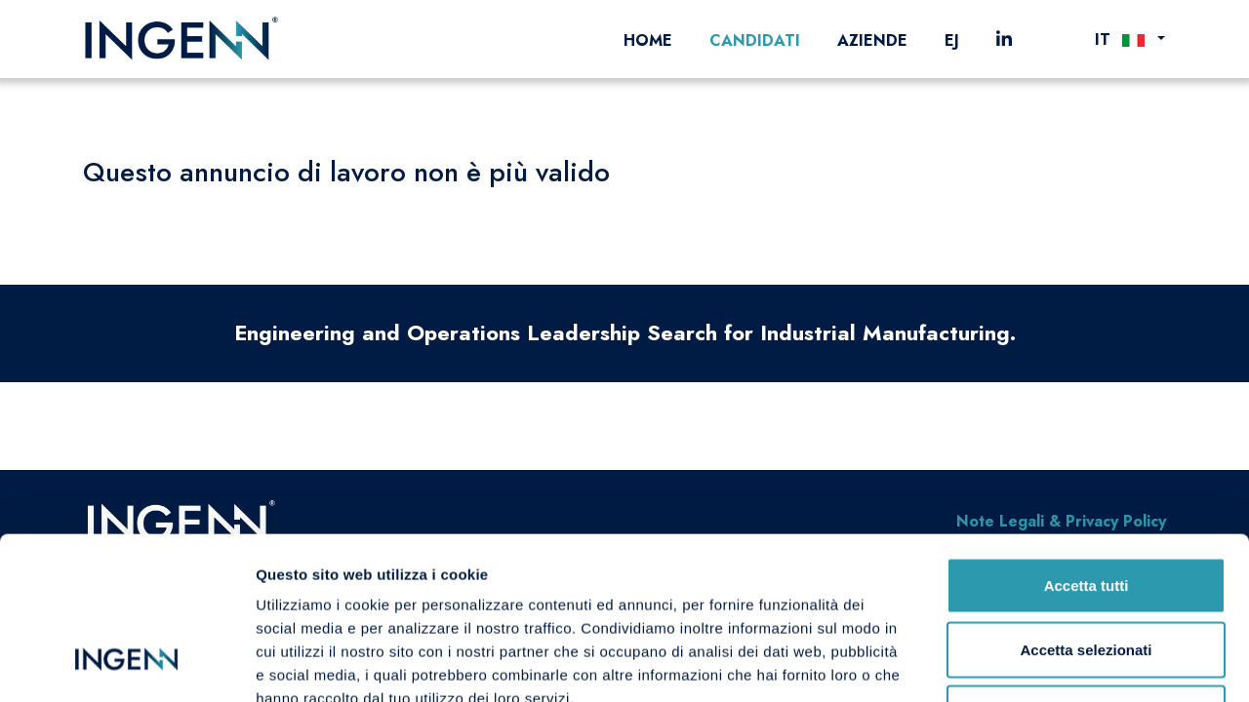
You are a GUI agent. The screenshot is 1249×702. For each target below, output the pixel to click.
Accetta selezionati (1085, 510)
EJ (952, 40)
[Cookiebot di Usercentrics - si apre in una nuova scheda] (126, 664)
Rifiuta (1086, 574)
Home (648, 40)
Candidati (754, 40)
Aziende (872, 40)
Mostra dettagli (1026, 663)
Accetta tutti (1086, 446)
